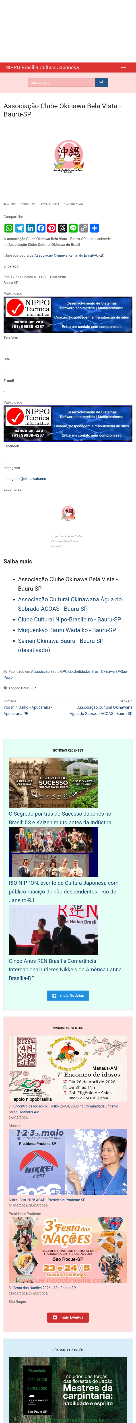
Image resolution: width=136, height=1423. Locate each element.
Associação (73, 203)
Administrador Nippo (21, 203)
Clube (69, 671)
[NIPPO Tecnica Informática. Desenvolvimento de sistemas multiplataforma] (68, 331)
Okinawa (108, 671)
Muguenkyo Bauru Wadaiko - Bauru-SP (67, 630)
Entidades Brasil (87, 671)
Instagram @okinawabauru (25, 478)
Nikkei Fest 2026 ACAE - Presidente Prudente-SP (47, 1200)
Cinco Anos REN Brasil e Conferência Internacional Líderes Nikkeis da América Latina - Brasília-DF (66, 969)
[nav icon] (123, 67)
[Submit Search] (101, 82)
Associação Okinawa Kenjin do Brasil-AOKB (68, 255)
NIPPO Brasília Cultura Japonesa (44, 67)
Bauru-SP (57, 671)
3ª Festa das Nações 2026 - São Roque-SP (42, 1288)
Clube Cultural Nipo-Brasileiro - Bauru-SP (69, 619)
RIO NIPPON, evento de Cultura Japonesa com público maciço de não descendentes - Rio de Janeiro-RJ (63, 891)
